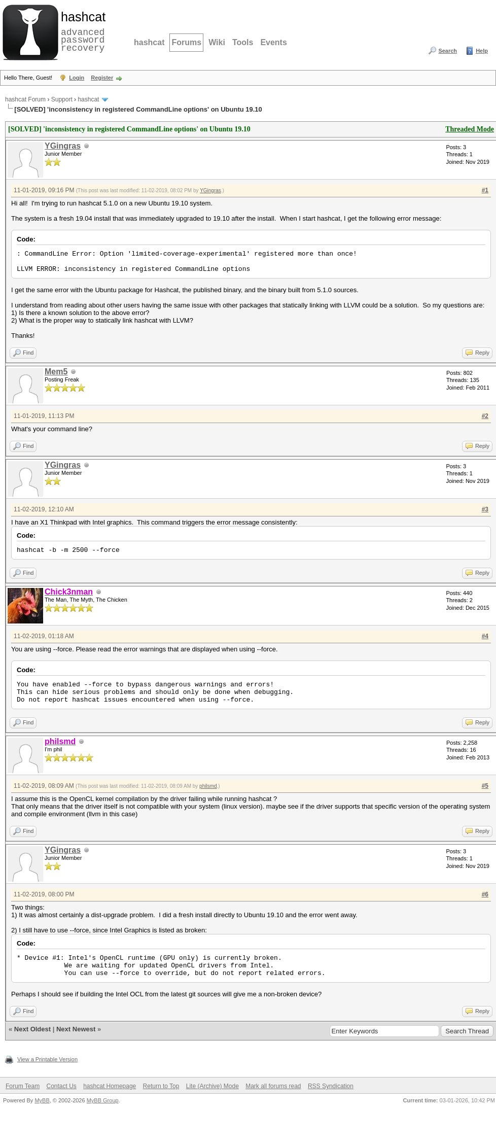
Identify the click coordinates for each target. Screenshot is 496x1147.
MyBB (41, 1100)
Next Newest (75, 1029)
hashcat (149, 42)
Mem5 (56, 371)
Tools (242, 42)
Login (76, 78)
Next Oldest (32, 1029)
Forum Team (23, 1086)
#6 (485, 894)
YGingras (63, 146)
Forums (186, 42)
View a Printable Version (47, 1059)
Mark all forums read (273, 1086)
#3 (485, 509)
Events (273, 42)
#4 (485, 636)
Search (447, 51)
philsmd (208, 786)
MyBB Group (103, 1100)
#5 (485, 785)
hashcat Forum (25, 99)
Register (102, 78)
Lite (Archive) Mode (212, 1086)
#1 (485, 190)
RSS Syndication (330, 1086)
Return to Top (161, 1086)
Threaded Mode (469, 129)
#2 (485, 416)
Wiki (216, 42)
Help (482, 51)
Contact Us (61, 1086)
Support (62, 99)
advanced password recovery (81, 31)
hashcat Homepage (109, 1086)
